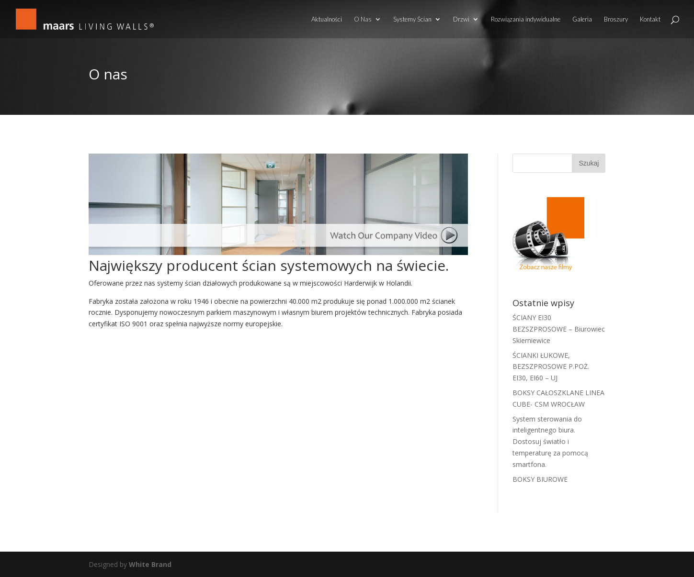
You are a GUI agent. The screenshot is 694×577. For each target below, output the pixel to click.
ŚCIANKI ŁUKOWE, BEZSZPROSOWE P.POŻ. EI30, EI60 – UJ (550, 367)
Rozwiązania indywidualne (525, 19)
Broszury (616, 19)
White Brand (150, 564)
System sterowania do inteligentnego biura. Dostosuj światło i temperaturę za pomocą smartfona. (550, 441)
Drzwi (461, 19)
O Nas (363, 19)
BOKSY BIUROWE (540, 479)
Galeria (582, 19)
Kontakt (650, 19)
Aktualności (326, 19)
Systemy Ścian (412, 19)
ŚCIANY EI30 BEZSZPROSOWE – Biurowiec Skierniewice (558, 329)
